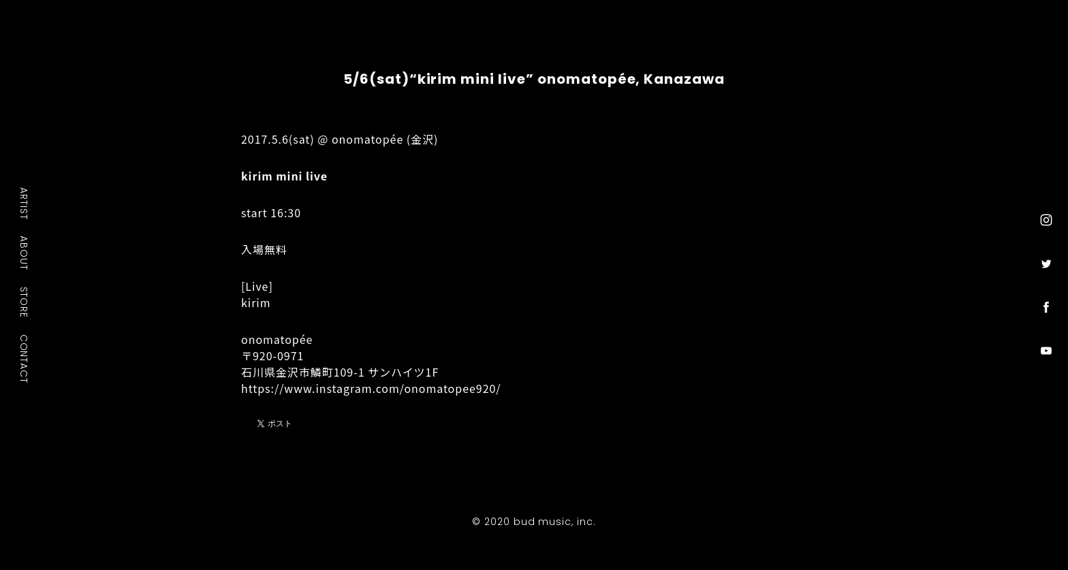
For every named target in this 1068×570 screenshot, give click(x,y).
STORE (24, 301)
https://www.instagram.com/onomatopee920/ (371, 388)
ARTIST (24, 203)
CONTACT (24, 358)
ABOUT (24, 253)
